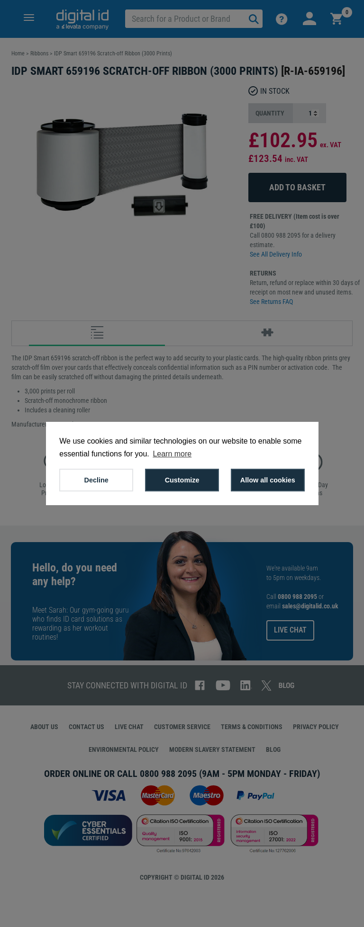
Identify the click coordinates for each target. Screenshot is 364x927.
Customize (182, 480)
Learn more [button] (172, 454)
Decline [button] (96, 480)
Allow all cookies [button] (267, 480)
